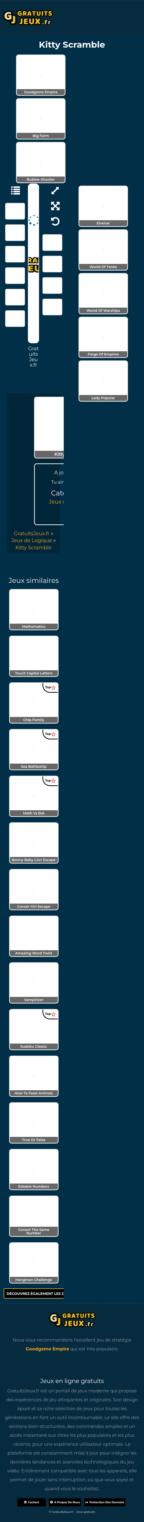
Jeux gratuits (85, 1512)
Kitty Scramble (34, 548)
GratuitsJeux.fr (31, 533)
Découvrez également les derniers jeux (51, 1293)
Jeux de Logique (31, 540)
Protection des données (104, 1502)
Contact (31, 1502)
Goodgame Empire (47, 1349)
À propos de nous (65, 1502)
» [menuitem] (33, 533)
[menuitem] (34, 548)
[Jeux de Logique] (13, 190)
